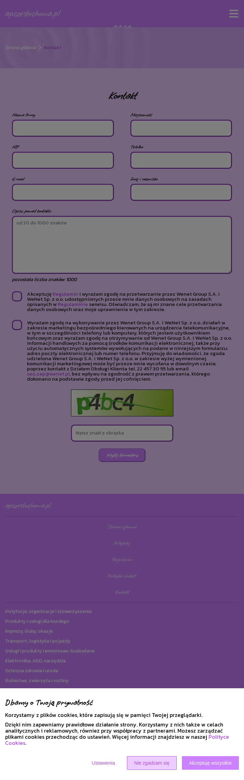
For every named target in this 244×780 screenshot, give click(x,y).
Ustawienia (103, 763)
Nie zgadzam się (152, 763)
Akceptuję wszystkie (210, 763)
